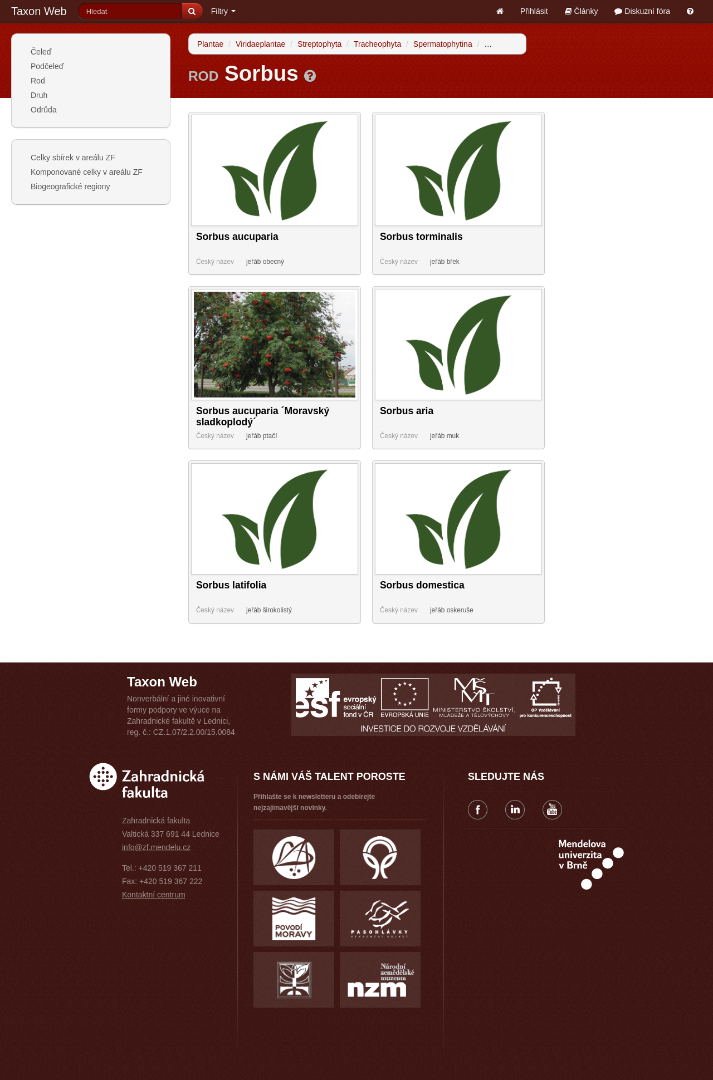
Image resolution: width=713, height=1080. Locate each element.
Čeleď (41, 51)
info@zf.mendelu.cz (156, 847)
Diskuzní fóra (642, 11)
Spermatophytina (442, 44)
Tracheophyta (377, 44)
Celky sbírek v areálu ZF (73, 157)
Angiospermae (509, 44)
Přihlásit (534, 11)
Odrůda (44, 109)
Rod (38, 80)
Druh (39, 95)
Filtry (223, 11)
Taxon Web (39, 11)
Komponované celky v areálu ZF (87, 172)
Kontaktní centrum (153, 894)
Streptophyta (319, 44)
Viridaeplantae (260, 44)
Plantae (210, 44)
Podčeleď (47, 66)
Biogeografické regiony (70, 186)
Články (581, 11)
